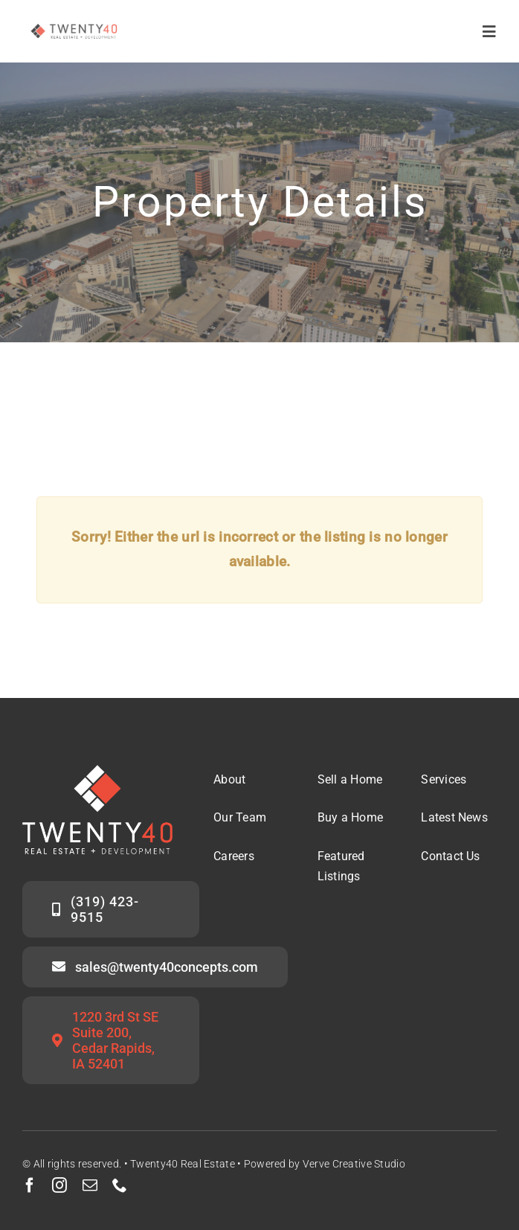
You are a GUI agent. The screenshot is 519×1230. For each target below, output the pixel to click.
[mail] (90, 1185)
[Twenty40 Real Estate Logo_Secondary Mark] (74, 22)
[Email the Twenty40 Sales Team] (155, 966)
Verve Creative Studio (354, 1164)
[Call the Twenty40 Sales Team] (110, 909)
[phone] (119, 1185)
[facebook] (29, 1185)
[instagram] (59, 1185)
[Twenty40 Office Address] (110, 1040)
